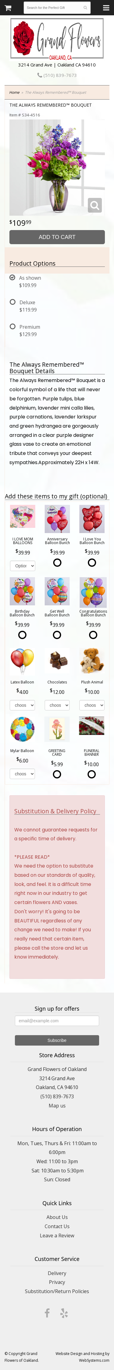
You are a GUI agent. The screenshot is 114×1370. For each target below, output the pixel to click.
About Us (57, 1217)
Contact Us (57, 1226)
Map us (57, 1105)
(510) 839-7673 (57, 75)
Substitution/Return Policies (57, 1291)
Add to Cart (57, 237)
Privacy (57, 1282)
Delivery (57, 1273)
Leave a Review (57, 1235)
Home (14, 92)
